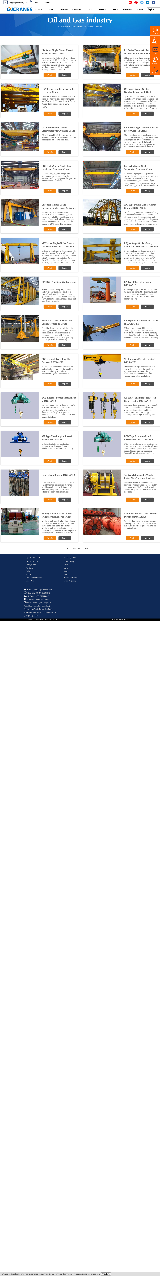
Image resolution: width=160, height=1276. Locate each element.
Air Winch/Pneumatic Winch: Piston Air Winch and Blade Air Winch (139, 478)
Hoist (28, 571)
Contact (141, 9)
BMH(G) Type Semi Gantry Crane (59, 282)
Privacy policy (123, 619)
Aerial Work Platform (33, 578)
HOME (38, 9)
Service (102, 9)
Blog (65, 574)
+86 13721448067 (40, 2)
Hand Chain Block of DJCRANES (58, 475)
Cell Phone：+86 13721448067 (36, 596)
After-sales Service (70, 578)
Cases (89, 9)
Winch (28, 574)
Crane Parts (30, 581)
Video (66, 571)
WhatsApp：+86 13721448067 (36, 599)
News (115, 9)
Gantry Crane (31, 565)
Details (50, 75)
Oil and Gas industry (94, 27)
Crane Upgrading (70, 581)
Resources (128, 9)
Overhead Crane (32, 561)
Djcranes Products (33, 557)
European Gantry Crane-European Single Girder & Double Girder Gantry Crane (58, 207)
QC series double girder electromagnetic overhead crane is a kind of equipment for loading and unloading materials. (59, 137)
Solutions (76, 9)
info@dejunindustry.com (15, 2)
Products (64, 9)
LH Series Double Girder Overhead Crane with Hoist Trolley (137, 53)
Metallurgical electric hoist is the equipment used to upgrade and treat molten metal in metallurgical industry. (58, 446)
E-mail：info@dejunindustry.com (38, 590)
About (51, 9)
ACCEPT (106, 1274)
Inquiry (65, 75)
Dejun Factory (69, 561)
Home (74, 27)
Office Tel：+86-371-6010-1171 (37, 593)
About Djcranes (70, 557)
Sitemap (115, 619)
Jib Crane (29, 568)
